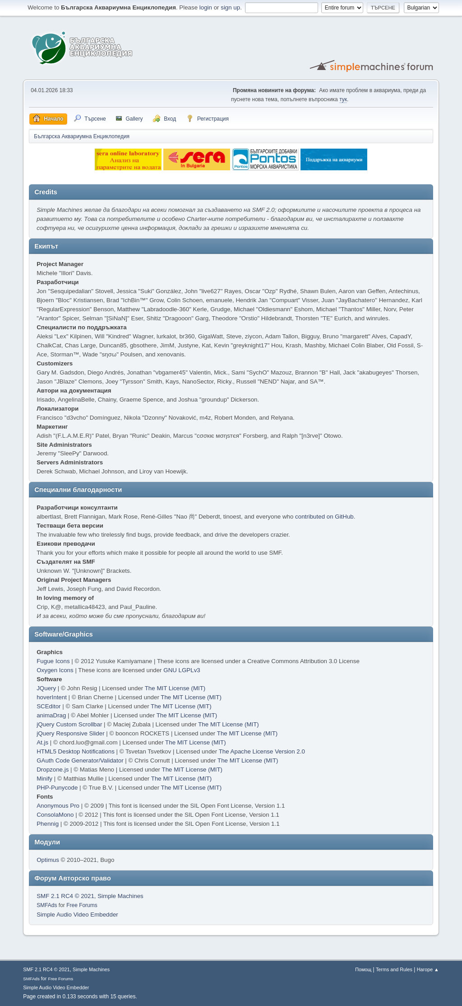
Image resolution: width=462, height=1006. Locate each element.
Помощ (363, 969)
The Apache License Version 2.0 (262, 751)
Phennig (48, 823)
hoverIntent (52, 697)
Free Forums (81, 905)
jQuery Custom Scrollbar (69, 724)
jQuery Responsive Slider (70, 733)
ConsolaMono (55, 814)
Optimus (48, 859)
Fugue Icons (53, 661)
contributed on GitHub (324, 516)
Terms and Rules (394, 969)
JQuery (46, 688)
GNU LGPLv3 (181, 670)
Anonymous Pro (58, 805)
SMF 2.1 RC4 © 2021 (65, 896)
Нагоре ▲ (428, 969)
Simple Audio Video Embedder (77, 914)
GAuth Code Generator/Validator (80, 760)
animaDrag (51, 715)
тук (343, 99)
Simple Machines (120, 896)
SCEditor (48, 706)
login (205, 7)
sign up (230, 7)
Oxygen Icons (55, 670)
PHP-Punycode (57, 787)
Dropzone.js (53, 769)
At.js (42, 742)
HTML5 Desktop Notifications (76, 751)
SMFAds (47, 905)
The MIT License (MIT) (175, 688)
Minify (44, 778)
